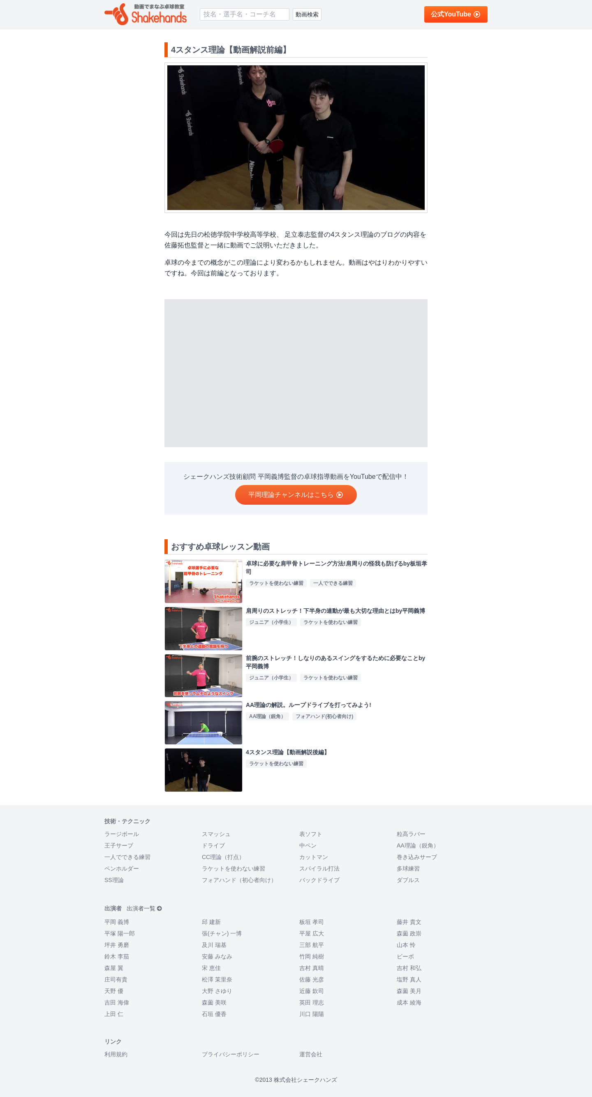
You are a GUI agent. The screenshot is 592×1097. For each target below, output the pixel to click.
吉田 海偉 (116, 1002)
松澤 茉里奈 (217, 979)
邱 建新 (211, 922)
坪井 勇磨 (116, 945)
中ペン (308, 845)
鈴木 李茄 (116, 956)
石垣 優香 (214, 1014)
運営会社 (310, 1054)
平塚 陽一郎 (119, 933)
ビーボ (405, 956)
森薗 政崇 (409, 933)
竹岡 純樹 (311, 956)
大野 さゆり (217, 991)
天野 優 (113, 991)
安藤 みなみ (217, 956)
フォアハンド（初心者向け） (239, 880)
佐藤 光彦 (311, 979)
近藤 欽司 (311, 991)
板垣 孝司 (311, 922)
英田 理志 (311, 1002)
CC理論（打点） (223, 857)
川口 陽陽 (311, 1014)
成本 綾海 (409, 1002)
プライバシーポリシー (230, 1054)
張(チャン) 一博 (222, 933)
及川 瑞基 (214, 945)
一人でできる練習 (127, 857)
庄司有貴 (115, 979)
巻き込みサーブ (417, 857)
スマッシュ (216, 834)
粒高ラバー (411, 834)
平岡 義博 (116, 922)
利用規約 (115, 1054)
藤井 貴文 (409, 922)
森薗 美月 (409, 991)
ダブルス (408, 880)
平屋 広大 (311, 933)
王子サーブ (118, 845)
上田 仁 (113, 1014)
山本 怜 (406, 945)
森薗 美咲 (214, 1002)
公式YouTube (456, 14)
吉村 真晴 (311, 968)
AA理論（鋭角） (418, 845)
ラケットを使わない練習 (233, 868)
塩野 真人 (409, 979)
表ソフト (310, 834)
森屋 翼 (113, 968)
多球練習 (408, 868)
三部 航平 (311, 945)
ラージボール (121, 834)
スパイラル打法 (319, 868)
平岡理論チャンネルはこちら (296, 494)
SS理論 (114, 880)
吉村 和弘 (409, 968)
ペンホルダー (121, 868)
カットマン (313, 857)
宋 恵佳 (211, 968)
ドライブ (213, 845)
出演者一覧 (144, 908)
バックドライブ (319, 880)
